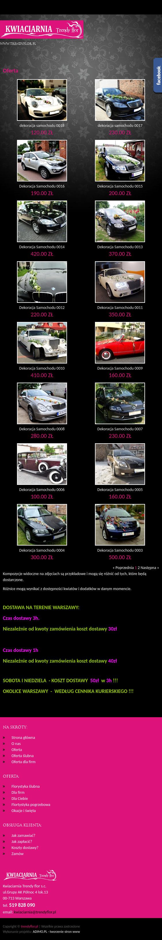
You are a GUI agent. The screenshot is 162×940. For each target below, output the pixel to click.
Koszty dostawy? (25, 847)
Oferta (17, 749)
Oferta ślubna (23, 755)
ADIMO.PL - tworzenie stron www (56, 932)
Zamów (18, 853)
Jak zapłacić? (22, 841)
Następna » (150, 567)
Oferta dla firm (23, 761)
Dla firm (18, 792)
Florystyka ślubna (26, 786)
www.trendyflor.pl (18, 44)
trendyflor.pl (29, 926)
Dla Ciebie (20, 798)
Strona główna (23, 737)
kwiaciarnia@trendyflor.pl (35, 912)
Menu (7, 7)
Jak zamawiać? (23, 835)
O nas (16, 743)
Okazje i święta (24, 810)
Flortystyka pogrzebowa (31, 804)
